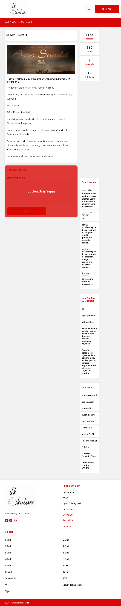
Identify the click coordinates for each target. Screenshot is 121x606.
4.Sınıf (66, 546)
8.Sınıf (66, 559)
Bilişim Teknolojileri (72, 585)
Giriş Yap (106, 9)
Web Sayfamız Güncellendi (18, 22)
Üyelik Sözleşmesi (72, 503)
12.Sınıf (66, 572)
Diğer (7, 591)
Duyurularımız (70, 509)
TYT (65, 578)
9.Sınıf (8, 565)
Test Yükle (68, 520)
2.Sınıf (66, 540)
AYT (7, 585)
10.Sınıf (66, 565)
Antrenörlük (11, 578)
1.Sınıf (8, 540)
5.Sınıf (8, 552)
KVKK (65, 498)
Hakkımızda (69, 492)
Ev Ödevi (67, 526)
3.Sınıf (8, 546)
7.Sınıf (8, 559)
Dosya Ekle (68, 515)
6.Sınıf (66, 552)
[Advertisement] (62, 227)
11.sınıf (8, 572)
